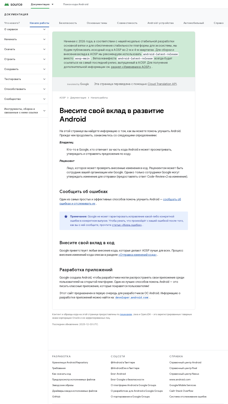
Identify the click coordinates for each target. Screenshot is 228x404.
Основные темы (97, 23)
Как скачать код (61, 373)
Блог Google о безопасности (127, 379)
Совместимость (127, 23)
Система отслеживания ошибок (188, 396)
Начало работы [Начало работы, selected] (39, 23)
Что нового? (12, 23)
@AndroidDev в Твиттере (125, 368)
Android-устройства (160, 23)
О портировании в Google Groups (130, 396)
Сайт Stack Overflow (181, 390)
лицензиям (126, 314)
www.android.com (180, 379)
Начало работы (99, 97)
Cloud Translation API (162, 84)
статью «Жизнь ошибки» (127, 225)
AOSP (62, 97)
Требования (59, 368)
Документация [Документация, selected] (40, 4)
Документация (16, 14)
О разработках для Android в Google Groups (137, 390)
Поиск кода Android (76, 4)
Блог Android (118, 373)
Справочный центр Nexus (184, 373)
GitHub (56, 396)
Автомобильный (193, 23)
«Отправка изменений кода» (137, 255)
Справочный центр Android (185, 362)
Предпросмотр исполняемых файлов (73, 379)
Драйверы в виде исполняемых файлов (74, 390)
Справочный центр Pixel (183, 368)
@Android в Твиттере (123, 362)
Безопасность (68, 23)
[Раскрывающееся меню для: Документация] (54, 4)
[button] (21, 29)
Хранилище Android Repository (70, 362)
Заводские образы (63, 385)
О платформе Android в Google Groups (133, 385)
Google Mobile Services (182, 385)
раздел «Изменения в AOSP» (131, 67)
